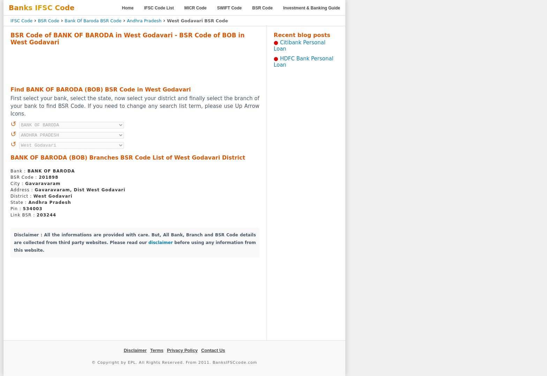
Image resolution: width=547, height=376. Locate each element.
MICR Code (195, 8)
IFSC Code (21, 20)
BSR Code (262, 8)
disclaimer (161, 242)
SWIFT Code (229, 8)
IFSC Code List (159, 8)
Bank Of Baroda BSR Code (93, 20)
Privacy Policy (182, 350)
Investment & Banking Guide (311, 8)
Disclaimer (135, 350)
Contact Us (213, 350)
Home (128, 8)
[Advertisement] (135, 65)
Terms (156, 350)
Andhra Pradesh (144, 20)
